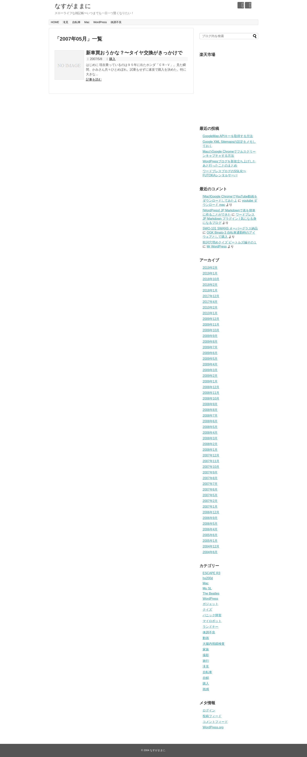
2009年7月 (210, 347)
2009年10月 (211, 330)
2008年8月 (210, 410)
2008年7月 (210, 415)
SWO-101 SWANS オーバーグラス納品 (230, 228)
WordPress (100, 22)
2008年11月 (211, 392)
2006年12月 (211, 512)
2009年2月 (210, 375)
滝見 (65, 22)
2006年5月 (210, 523)
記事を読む (94, 79)
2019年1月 (210, 273)
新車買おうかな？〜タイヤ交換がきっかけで (134, 52)
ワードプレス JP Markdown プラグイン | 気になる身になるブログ (229, 218)
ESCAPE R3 (211, 573)
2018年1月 (210, 290)
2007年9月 (210, 472)
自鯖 (206, 678)
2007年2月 (210, 501)
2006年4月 (210, 529)
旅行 (206, 660)
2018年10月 (211, 279)
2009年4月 (210, 364)
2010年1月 (210, 313)
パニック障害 (212, 615)
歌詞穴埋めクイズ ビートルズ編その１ (230, 242)
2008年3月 (210, 438)
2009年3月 (210, 370)
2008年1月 (210, 449)
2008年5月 (210, 427)
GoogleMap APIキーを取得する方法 (228, 136)
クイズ (207, 609)
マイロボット (212, 621)
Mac (86, 22)
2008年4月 (210, 432)
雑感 (206, 689)
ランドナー (210, 626)
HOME (55, 22)
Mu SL (207, 588)
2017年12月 (211, 296)
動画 (206, 638)
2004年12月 (211, 546)
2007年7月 (210, 484)
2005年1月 (210, 540)
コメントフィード (215, 721)
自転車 (76, 22)
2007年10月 (211, 466)
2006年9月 (210, 518)
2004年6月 (210, 552)
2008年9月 (210, 404)
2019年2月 (210, 267)
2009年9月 (210, 336)
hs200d (208, 578)
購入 (112, 59)
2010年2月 (210, 307)
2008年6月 (210, 421)
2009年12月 (211, 319)
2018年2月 (210, 284)
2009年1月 (210, 381)
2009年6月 (210, 353)
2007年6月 (210, 489)
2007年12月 (211, 455)
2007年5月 (210, 495)
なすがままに (73, 6)
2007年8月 (210, 478)
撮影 (206, 655)
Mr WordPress (217, 246)
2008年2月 (210, 444)
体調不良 (116, 22)
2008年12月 (211, 387)
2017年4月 (210, 301)
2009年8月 (210, 341)
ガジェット (210, 604)
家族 (206, 649)
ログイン (209, 710)
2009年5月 (210, 358)
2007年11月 (211, 461)
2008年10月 (211, 398)
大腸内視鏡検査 (214, 643)
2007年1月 (210, 506)
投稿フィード (212, 716)
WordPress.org (213, 727)
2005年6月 (210, 535)
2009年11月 (211, 324)
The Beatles (211, 593)
